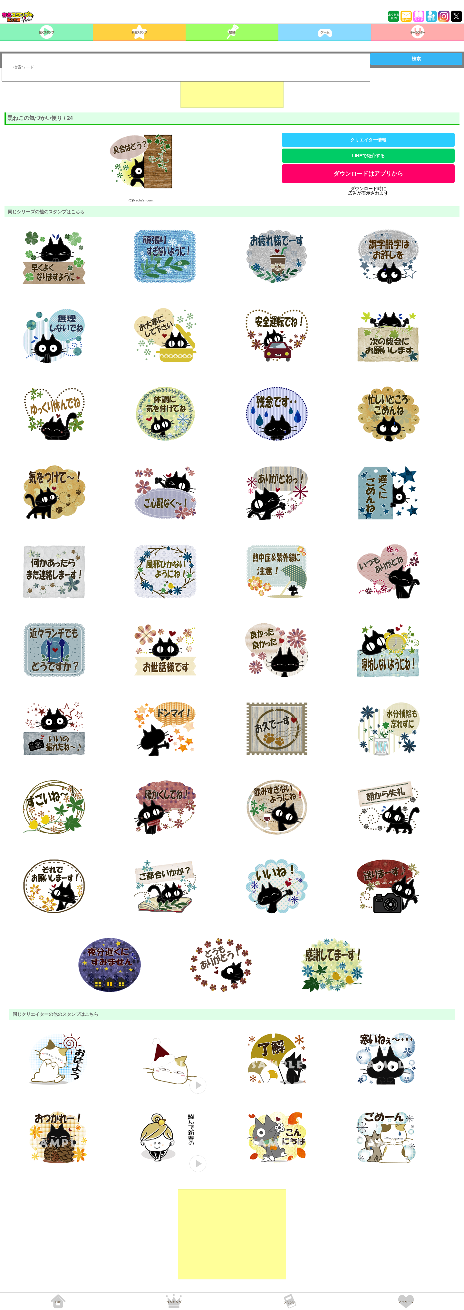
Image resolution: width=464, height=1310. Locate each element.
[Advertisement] (232, 91)
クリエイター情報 (368, 139)
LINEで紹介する (368, 155)
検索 (416, 58)
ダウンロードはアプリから (368, 173)
